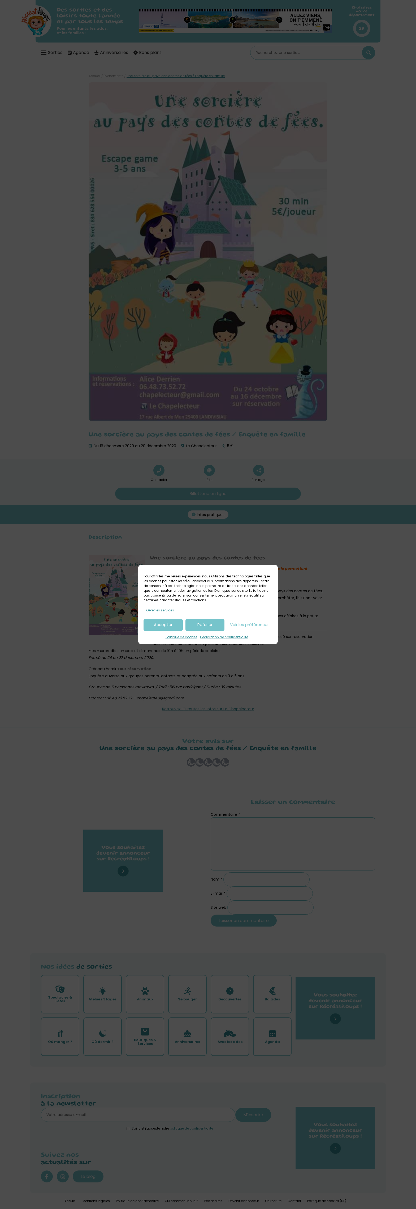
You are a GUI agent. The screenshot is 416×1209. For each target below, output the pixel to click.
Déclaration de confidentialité (224, 637)
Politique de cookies (181, 637)
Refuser (205, 625)
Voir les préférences (250, 625)
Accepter (163, 625)
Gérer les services (160, 610)
